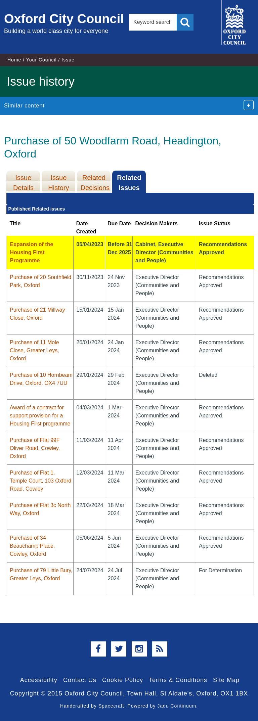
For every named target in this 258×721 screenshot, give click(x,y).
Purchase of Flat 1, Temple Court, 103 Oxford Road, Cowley (40, 481)
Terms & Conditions (178, 680)
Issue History (58, 182)
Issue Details (23, 182)
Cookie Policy (122, 680)
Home (14, 59)
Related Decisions (95, 182)
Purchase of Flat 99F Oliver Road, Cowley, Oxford (35, 448)
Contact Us (79, 680)
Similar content (24, 105)
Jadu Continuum (176, 706)
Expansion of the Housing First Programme (31, 252)
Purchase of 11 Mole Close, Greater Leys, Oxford (34, 350)
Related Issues (129, 182)
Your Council (41, 59)
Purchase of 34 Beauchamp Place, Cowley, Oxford (32, 546)
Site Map (226, 680)
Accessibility (38, 680)
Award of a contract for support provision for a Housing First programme (40, 415)
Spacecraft (111, 706)
